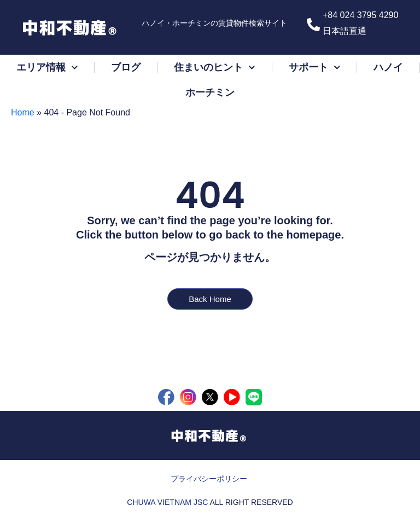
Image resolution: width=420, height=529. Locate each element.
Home (22, 112)
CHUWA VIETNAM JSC (167, 502)
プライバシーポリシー (209, 478)
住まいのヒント (214, 68)
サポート (315, 68)
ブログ (126, 67)
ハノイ (388, 67)
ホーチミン (210, 92)
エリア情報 (47, 68)
